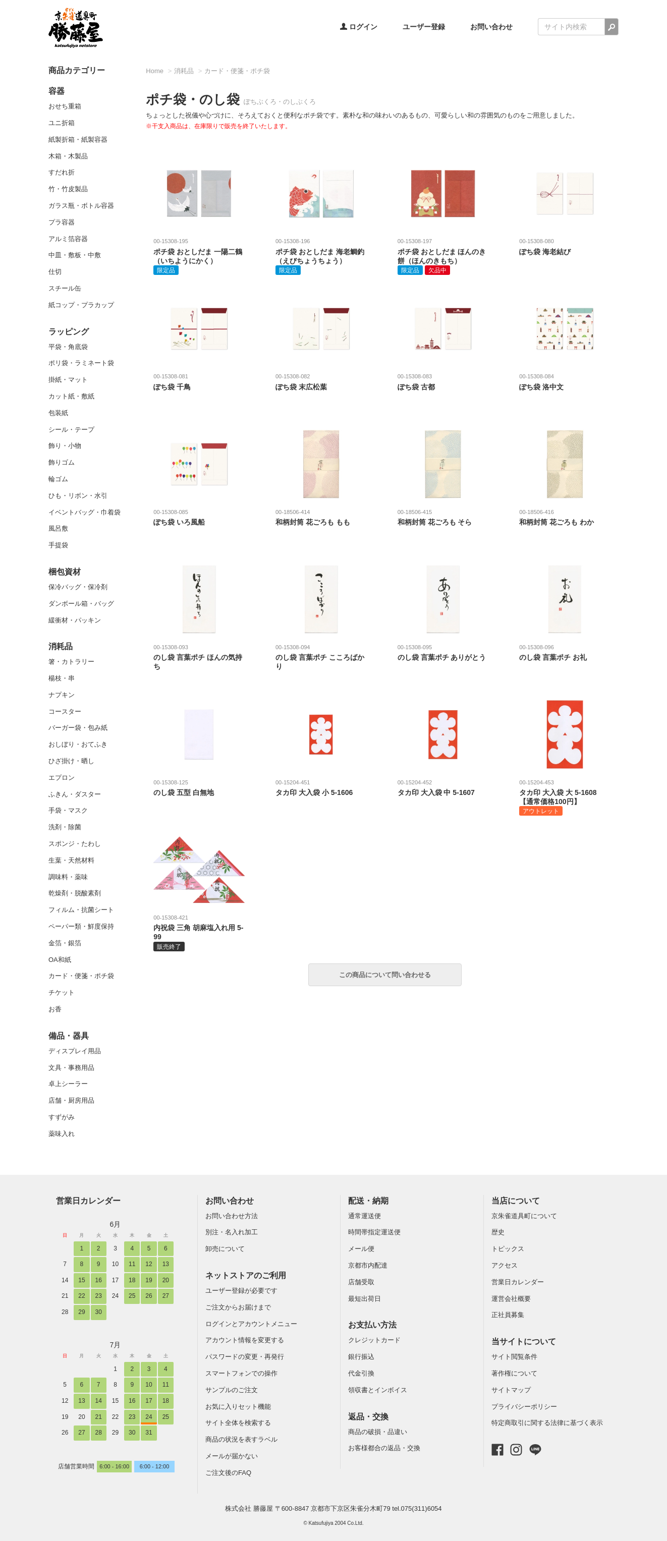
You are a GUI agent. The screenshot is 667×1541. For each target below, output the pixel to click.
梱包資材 (64, 571)
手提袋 (58, 545)
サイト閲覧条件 (514, 1356)
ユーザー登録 (424, 27)
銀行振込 (361, 1356)
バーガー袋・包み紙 (77, 727)
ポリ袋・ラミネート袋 (81, 363)
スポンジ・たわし (74, 843)
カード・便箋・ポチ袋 (81, 976)
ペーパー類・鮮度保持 (81, 926)
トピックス (507, 1248)
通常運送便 (364, 1216)
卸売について (225, 1248)
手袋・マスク (68, 810)
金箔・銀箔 (64, 943)
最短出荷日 (364, 1298)
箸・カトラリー (71, 661)
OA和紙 (59, 959)
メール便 (361, 1248)
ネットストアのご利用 (245, 1275)
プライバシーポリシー (524, 1406)
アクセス (504, 1265)
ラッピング (68, 331)
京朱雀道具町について (524, 1216)
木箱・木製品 (68, 156)
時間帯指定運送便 (374, 1232)
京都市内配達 (367, 1265)
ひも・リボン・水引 (77, 495)
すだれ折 (61, 172)
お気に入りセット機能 (238, 1406)
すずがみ (61, 1117)
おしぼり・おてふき (77, 744)
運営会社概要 (511, 1298)
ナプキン (61, 695)
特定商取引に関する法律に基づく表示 (547, 1422)
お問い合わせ (491, 27)
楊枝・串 (61, 678)
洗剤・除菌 (64, 827)
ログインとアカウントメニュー (251, 1324)
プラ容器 (61, 222)
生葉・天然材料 (71, 860)
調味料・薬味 (68, 877)
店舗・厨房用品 (71, 1100)
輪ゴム (58, 479)
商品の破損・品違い (377, 1432)
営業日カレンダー (88, 1200)
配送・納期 (368, 1200)
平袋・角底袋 (68, 347)
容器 (56, 91)
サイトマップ (511, 1390)
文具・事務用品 (71, 1067)
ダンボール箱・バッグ (81, 603)
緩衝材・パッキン (74, 620)
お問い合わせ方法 (231, 1216)
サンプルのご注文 (231, 1390)
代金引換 (361, 1373)
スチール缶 (64, 288)
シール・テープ (71, 429)
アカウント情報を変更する (244, 1340)
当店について (515, 1200)
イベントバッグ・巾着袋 (84, 512)
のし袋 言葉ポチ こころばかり (321, 657)
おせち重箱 (64, 106)
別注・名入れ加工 (231, 1232)
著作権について (514, 1373)
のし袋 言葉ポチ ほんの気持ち (199, 657)
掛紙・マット (68, 379)
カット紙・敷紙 (71, 396)
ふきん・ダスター (74, 794)
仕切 (55, 271)
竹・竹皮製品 (68, 189)
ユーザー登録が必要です (241, 1290)
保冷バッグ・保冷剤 (77, 587)
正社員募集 (507, 1315)
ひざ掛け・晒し (71, 761)
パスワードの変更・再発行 (244, 1356)
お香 (55, 1009)
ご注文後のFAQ (228, 1472)
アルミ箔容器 (68, 239)
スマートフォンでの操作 (241, 1373)
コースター (64, 711)
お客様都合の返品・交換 (384, 1448)
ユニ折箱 (61, 123)
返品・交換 (368, 1416)
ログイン (358, 27)
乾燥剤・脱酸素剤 (74, 893)
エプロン (61, 777)
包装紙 (58, 413)
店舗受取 (361, 1282)
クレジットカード (374, 1340)
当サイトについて (523, 1341)
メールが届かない (231, 1456)
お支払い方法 (372, 1325)
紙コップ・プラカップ (81, 305)
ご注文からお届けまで (238, 1307)
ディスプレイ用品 (74, 1051)
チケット (61, 992)
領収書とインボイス (377, 1390)
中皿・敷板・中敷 (74, 255)
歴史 (498, 1232)
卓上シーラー (68, 1084)
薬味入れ (61, 1133)
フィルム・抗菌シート (81, 910)
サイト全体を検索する (238, 1422)
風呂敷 (58, 528)
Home (154, 71)
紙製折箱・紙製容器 (77, 139)
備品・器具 (68, 1036)
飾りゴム (61, 462)
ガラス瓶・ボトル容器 (81, 205)
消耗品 (60, 646)
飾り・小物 (64, 445)
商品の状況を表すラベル (241, 1439)
